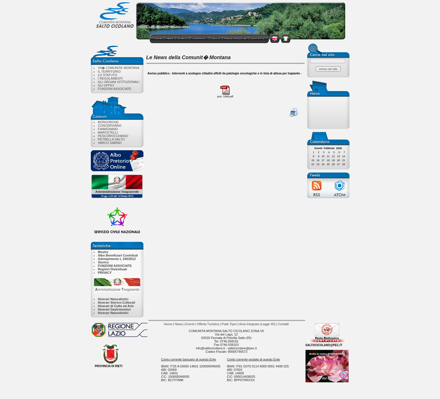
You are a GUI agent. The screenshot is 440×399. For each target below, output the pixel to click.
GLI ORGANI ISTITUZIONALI (119, 82)
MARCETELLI (108, 132)
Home (168, 324)
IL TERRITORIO (109, 71)
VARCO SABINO (110, 142)
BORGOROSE (108, 122)
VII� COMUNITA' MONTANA (119, 68)
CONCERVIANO (110, 125)
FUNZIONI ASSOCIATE (115, 88)
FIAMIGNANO (108, 129)
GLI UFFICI (106, 85)
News (179, 324)
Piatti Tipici (229, 324)
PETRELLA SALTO (111, 139)
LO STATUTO (107, 75)
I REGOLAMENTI (110, 78)
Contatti (283, 324)
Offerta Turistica (208, 324)
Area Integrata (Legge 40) (257, 324)
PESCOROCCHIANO (113, 136)
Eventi (189, 324)
